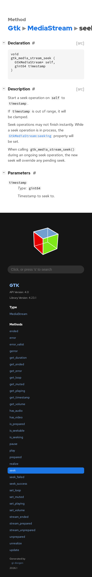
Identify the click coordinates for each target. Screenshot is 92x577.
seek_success (18, 484)
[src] (80, 43)
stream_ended (19, 517)
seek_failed (17, 477)
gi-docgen (17, 562)
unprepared (17, 537)
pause (13, 444)
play (12, 450)
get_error (16, 371)
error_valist (17, 344)
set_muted (17, 497)
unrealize (16, 543)
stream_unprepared (22, 530)
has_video (16, 417)
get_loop (15, 378)
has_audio (16, 411)
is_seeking (16, 437)
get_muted (17, 384)
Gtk (14, 285)
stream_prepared (21, 523)
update (14, 550)
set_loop (15, 490)
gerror (14, 351)
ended (14, 331)
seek (13, 470)
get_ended (17, 364)
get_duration (18, 358)
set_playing (17, 504)
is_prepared (17, 424)
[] (5, 43)
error (13, 338)
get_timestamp (20, 397)
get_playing (17, 391)
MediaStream (18, 314)
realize (14, 464)
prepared (16, 457)
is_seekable (17, 431)
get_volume (17, 404)
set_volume (17, 510)
